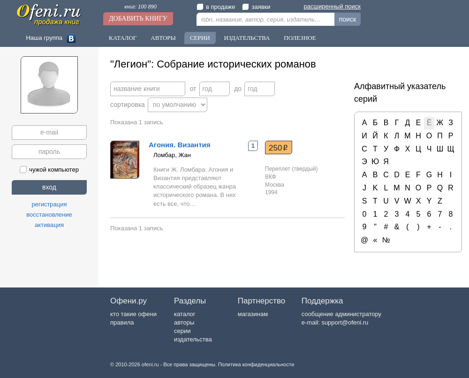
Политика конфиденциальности (256, 364)
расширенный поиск (332, 6)
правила (122, 322)
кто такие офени (133, 314)
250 (278, 147)
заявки (256, 6)
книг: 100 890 (140, 6)
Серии (200, 37)
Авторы (163, 37)
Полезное (300, 37)
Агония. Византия (179, 145)
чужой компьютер (49, 169)
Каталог (122, 37)
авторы (184, 322)
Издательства (247, 37)
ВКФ (270, 177)
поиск (347, 19)
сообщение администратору (341, 314)
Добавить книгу (138, 18)
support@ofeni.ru (344, 322)
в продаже (216, 6)
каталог (185, 314)
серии (182, 330)
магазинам (253, 314)
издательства (193, 339)
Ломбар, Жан (172, 155)
